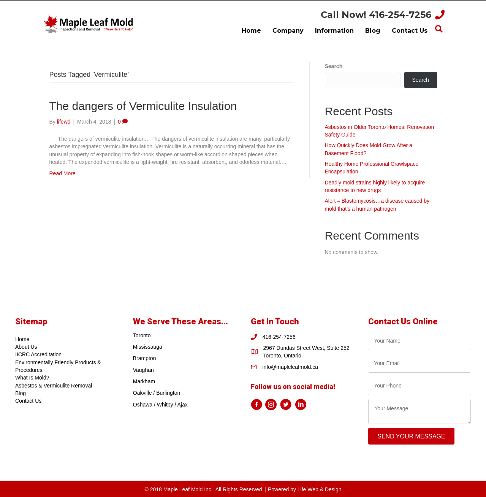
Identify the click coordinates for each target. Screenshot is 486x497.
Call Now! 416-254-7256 (376, 14)
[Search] (439, 29)
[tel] (419, 385)
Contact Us (28, 401)
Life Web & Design (320, 489)
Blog (20, 393)
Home (22, 339)
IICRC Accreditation (38, 354)
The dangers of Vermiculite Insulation (143, 106)
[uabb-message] (419, 411)
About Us (26, 347)
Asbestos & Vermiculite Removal (53, 386)
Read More (62, 173)
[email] (419, 363)
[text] (419, 341)
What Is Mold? (32, 378)
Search (334, 66)
